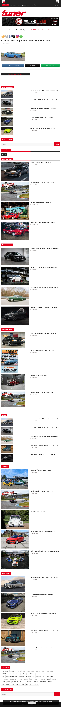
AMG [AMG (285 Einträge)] (20, 671)
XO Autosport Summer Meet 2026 (40, 202)
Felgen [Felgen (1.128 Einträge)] (57, 673)
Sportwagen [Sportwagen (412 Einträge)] (15, 681)
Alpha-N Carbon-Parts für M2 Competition (43, 128)
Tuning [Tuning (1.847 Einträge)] (50, 681)
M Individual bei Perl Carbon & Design (41, 118)
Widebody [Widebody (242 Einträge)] (35, 684)
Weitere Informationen (47, 701)
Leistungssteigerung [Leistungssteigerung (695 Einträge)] (11, 676)
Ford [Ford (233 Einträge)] (3, 676)
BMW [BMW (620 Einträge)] (43, 671)
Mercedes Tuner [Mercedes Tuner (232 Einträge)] (40, 676)
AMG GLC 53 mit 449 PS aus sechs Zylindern (43, 307)
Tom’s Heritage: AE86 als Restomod (41, 163)
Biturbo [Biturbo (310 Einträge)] (38, 671)
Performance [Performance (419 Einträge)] (33, 679)
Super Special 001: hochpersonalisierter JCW (44, 446)
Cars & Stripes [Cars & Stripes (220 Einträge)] (31, 673)
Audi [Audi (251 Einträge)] (24, 671)
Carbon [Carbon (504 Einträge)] (18, 673)
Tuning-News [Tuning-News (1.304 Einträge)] (5, 684)
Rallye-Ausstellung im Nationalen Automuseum (44, 551)
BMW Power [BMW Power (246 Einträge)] (5, 673)
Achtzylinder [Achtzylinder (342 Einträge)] (13, 671)
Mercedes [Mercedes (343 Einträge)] (21, 676)
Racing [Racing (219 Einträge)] (3, 681)
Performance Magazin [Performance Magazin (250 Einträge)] (44, 679)
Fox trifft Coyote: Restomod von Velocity (43, 108)
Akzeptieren (31, 703)
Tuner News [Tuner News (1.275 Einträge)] (43, 681)
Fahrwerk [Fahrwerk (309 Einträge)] (51, 673)
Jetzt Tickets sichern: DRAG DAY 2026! (42, 350)
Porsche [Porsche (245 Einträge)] (54, 679)
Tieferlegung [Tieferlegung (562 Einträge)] (27, 681)
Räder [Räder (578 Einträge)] (8, 681)
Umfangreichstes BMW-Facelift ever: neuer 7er (44, 91)
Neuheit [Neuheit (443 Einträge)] (20, 679)
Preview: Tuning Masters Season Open (42, 183)
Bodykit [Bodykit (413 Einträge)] (12, 673)
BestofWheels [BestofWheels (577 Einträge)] (30, 671)
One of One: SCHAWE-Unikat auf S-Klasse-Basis (44, 100)
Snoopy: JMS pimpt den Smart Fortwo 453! (43, 267)
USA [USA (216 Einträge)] (23, 684)
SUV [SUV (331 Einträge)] (21, 681)
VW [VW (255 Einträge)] (30, 684)
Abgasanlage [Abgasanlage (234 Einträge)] (5, 671)
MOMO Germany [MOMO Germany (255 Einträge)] (50, 676)
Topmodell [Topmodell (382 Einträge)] (35, 681)
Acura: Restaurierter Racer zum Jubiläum (42, 222)
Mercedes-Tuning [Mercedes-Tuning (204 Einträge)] (30, 676)
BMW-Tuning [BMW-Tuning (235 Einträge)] (50, 671)
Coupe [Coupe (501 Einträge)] (38, 673)
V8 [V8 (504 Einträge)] (26, 684)
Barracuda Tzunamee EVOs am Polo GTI (42, 531)
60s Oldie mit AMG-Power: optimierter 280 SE (44, 287)
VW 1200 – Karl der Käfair (38, 511)
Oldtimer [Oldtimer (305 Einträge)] (26, 679)
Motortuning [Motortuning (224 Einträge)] (13, 679)
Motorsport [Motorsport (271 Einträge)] (5, 679)
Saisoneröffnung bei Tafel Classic (40, 470)
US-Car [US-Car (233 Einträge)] (12, 684)
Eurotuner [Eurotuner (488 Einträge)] (44, 673)
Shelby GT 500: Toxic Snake (38, 375)
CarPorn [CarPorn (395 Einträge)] (24, 673)
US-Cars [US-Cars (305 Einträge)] (18, 684)
